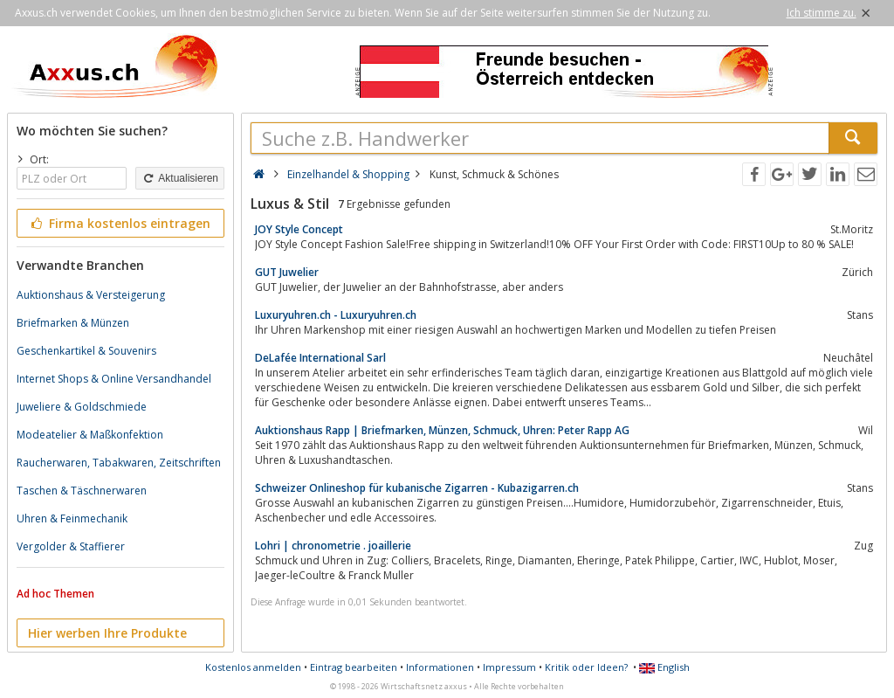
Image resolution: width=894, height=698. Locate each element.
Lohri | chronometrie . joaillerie (333, 545)
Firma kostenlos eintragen (119, 223)
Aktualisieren (179, 178)
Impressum (509, 667)
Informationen (440, 667)
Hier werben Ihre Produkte (107, 633)
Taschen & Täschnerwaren (82, 490)
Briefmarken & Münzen (73, 322)
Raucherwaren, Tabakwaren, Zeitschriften (119, 462)
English (664, 667)
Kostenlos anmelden (253, 667)
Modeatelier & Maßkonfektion (90, 434)
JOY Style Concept (299, 229)
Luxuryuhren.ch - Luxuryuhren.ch (335, 315)
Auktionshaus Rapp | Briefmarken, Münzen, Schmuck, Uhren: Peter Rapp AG (442, 430)
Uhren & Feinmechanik (72, 518)
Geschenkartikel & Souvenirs (86, 350)
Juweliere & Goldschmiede (82, 406)
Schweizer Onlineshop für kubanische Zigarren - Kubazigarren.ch (417, 487)
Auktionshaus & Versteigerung (91, 294)
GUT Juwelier (287, 272)
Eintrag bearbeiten (353, 667)
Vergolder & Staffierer (71, 546)
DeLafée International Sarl (320, 357)
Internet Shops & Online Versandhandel (114, 378)
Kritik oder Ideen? (586, 667)
